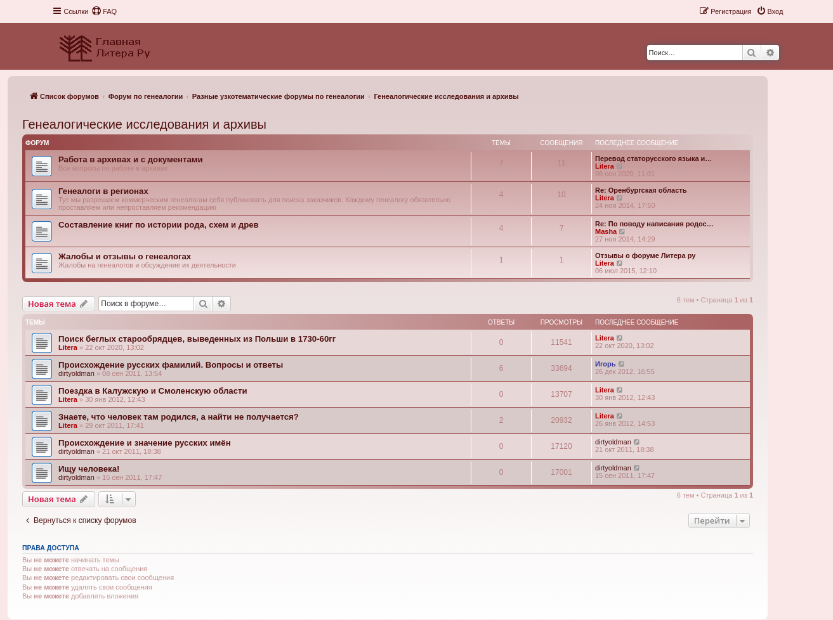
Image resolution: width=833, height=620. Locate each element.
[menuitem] (104, 11)
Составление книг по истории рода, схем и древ (158, 224)
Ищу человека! (88, 469)
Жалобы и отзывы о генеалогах (124, 256)
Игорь (605, 364)
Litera (604, 166)
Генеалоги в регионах (103, 191)
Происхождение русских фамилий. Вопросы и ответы (170, 365)
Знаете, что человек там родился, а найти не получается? (178, 417)
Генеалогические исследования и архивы (144, 124)
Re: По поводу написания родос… (654, 224)
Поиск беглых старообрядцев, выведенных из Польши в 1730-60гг (197, 339)
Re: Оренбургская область (640, 190)
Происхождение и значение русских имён (144, 443)
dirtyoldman (76, 373)
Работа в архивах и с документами (130, 159)
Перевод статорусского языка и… (653, 158)
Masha (606, 231)
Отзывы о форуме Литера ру (645, 255)
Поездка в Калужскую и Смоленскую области (152, 391)
